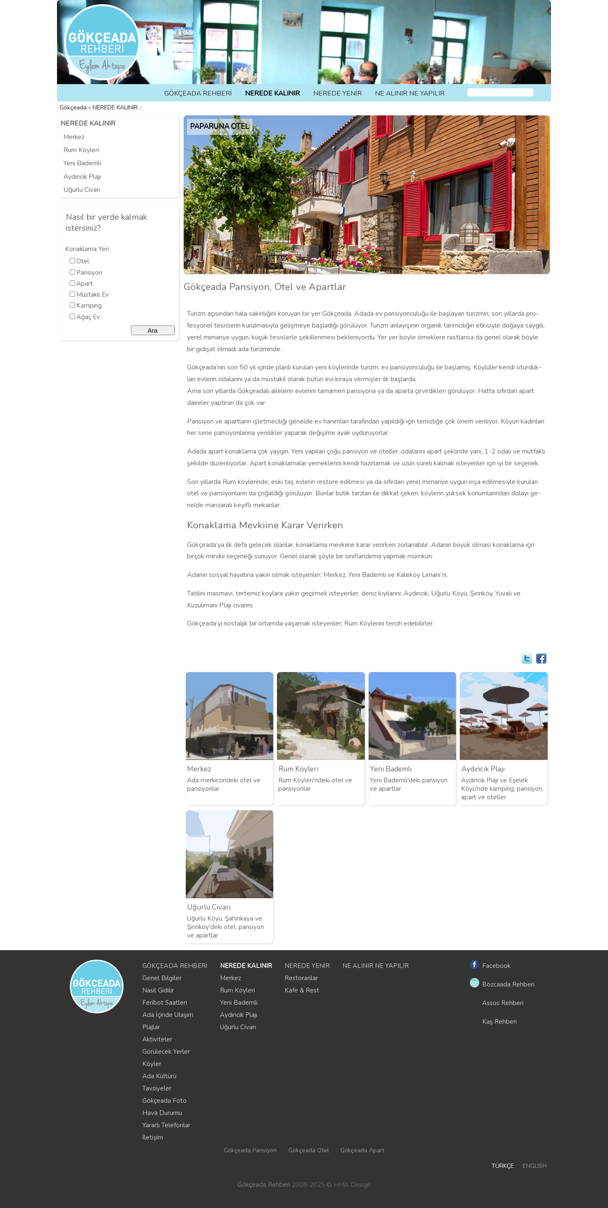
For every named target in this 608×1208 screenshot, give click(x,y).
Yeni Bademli (82, 163)
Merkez (73, 137)
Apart (84, 283)
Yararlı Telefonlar (166, 1125)
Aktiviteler (157, 1039)
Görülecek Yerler (166, 1051)
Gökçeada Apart (362, 1150)
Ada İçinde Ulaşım (167, 1015)
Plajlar (151, 1027)
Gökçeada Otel (308, 1150)
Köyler (151, 1064)
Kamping (89, 305)
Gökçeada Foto (164, 1100)
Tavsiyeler (156, 1088)
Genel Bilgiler (162, 978)
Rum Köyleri (81, 150)
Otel (82, 261)
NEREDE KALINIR (272, 93)
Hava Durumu (162, 1113)
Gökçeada (73, 108)
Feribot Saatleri (164, 1002)
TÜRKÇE (502, 1166)
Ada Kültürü (159, 1076)
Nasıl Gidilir (158, 990)
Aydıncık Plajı (82, 176)
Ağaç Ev (88, 317)
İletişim (152, 1137)
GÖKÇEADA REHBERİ (198, 93)
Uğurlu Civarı (81, 189)
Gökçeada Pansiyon (250, 1150)
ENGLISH (535, 1166)
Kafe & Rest (302, 990)
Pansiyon (89, 272)
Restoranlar (301, 978)
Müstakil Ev (92, 294)
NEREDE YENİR (337, 93)
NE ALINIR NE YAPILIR (410, 93)
